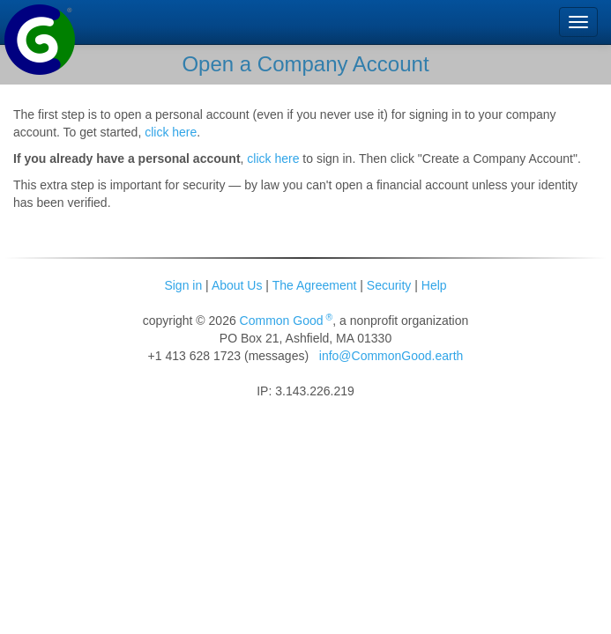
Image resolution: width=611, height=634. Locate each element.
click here (171, 132)
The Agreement (314, 285)
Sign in (183, 285)
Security (389, 285)
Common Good (286, 320)
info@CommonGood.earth (391, 356)
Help (434, 285)
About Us (237, 285)
